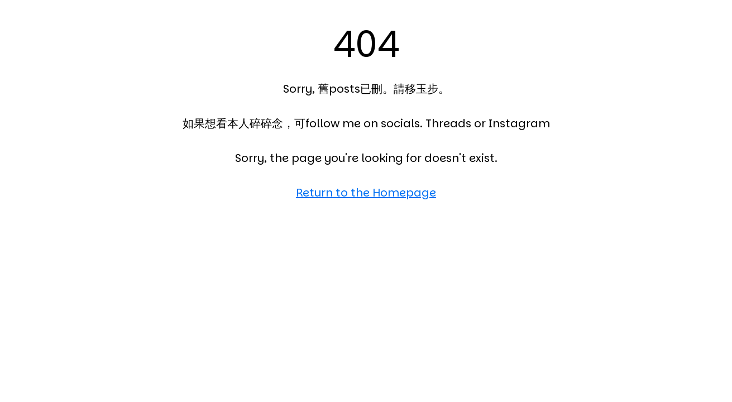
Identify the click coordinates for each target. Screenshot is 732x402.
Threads (448, 123)
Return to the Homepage (366, 192)
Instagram (519, 123)
